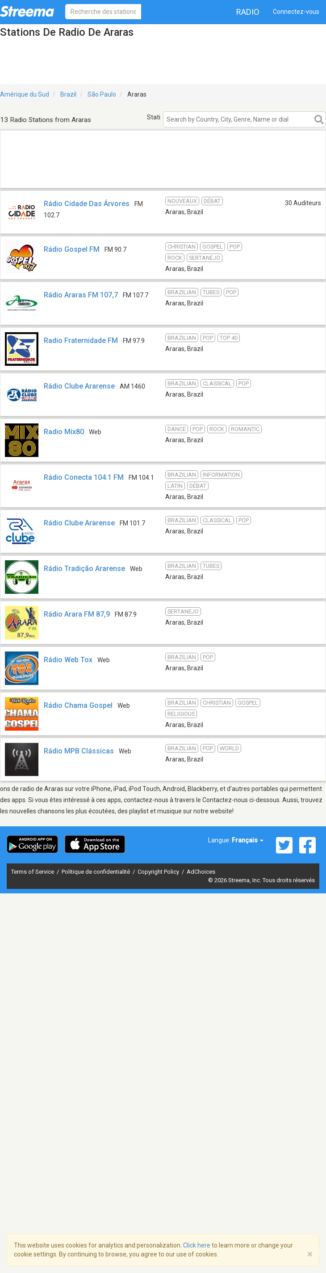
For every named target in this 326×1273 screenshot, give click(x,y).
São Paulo (102, 94)
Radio (247, 12)
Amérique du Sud (24, 94)
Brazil (68, 94)
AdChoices (201, 871)
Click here (196, 1245)
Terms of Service (33, 871)
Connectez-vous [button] (296, 11)
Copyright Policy (159, 871)
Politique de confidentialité (96, 871)
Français (247, 840)
